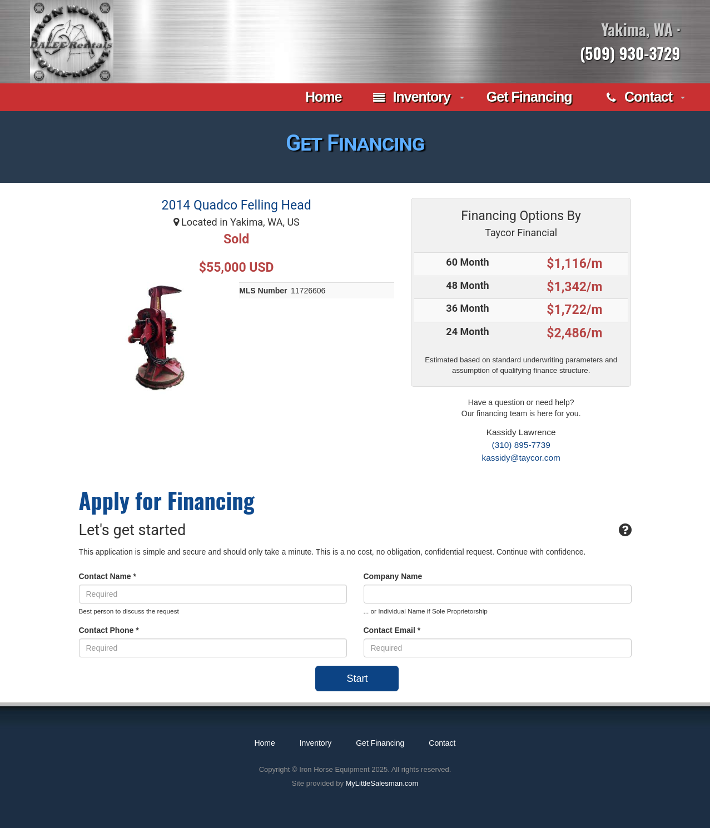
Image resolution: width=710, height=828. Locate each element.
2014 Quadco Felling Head (236, 205)
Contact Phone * (109, 630)
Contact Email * (392, 630)
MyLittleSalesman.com (382, 783)
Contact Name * (107, 576)
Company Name (393, 576)
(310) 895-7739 (521, 445)
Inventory (411, 97)
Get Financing (529, 96)
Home (321, 96)
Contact (639, 97)
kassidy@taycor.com (520, 457)
